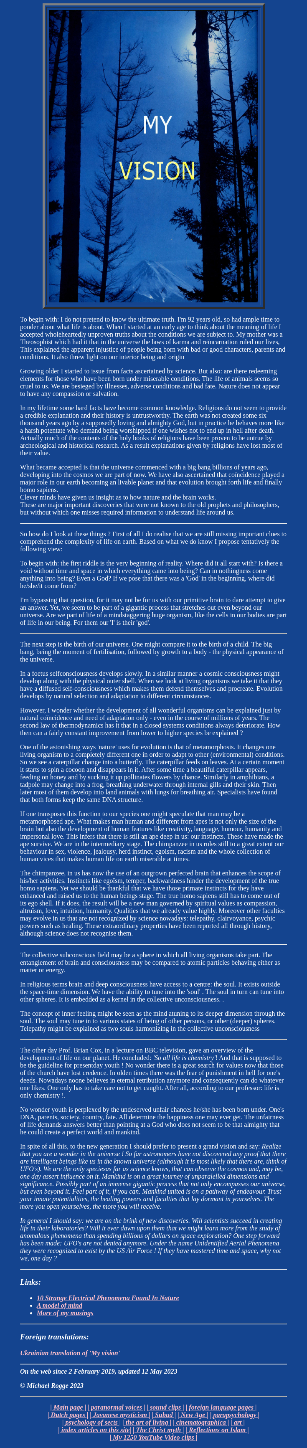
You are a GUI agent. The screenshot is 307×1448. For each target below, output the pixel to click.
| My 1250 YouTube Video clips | (154, 1437)
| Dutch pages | (68, 1414)
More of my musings (65, 1312)
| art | (238, 1422)
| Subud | (164, 1414)
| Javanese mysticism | (120, 1414)
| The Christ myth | (158, 1429)
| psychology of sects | (91, 1422)
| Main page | (68, 1407)
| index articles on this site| (94, 1429)
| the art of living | (146, 1422)
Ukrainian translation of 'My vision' (70, 1353)
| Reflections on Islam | (217, 1429)
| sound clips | (165, 1407)
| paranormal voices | (116, 1407)
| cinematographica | (201, 1422)
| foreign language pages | (221, 1407)
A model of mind (59, 1305)
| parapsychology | (234, 1414)
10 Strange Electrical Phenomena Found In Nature (108, 1297)
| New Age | (193, 1414)
